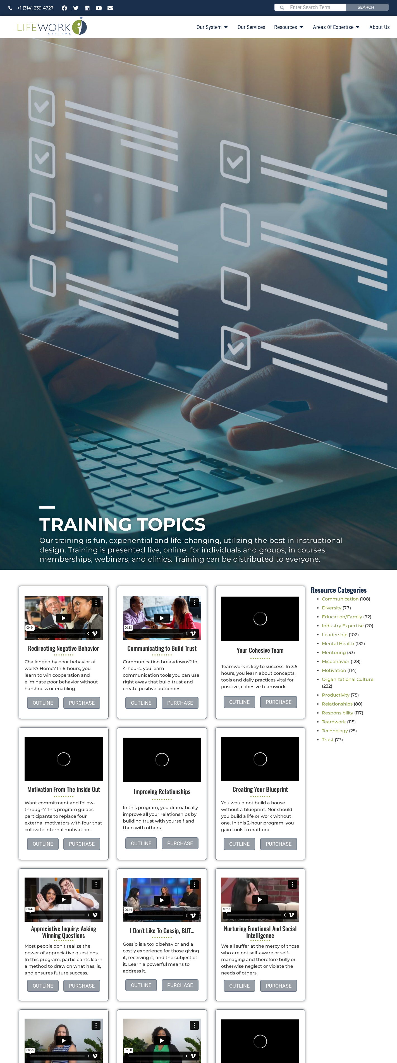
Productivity (336, 695)
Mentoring (334, 652)
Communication (340, 599)
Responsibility (337, 713)
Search (366, 7)
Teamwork (334, 721)
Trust (328, 739)
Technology (335, 730)
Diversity (331, 608)
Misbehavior (336, 661)
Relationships (337, 704)
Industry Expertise (343, 625)
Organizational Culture (348, 679)
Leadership (335, 634)
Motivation (334, 670)
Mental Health (338, 643)
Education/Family (342, 616)
